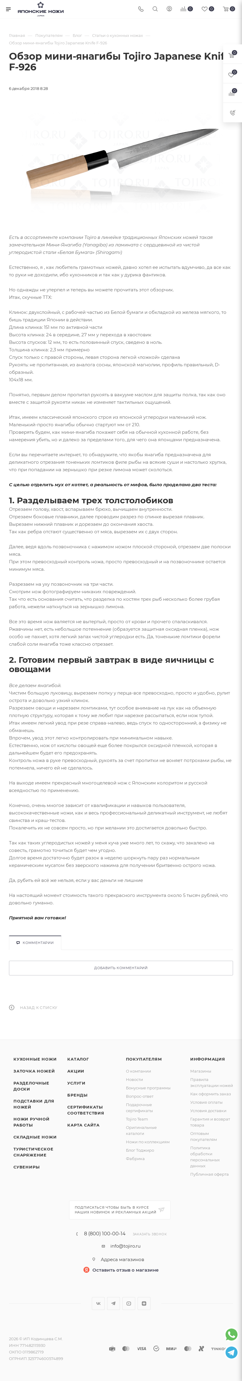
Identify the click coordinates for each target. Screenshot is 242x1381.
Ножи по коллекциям (148, 1141)
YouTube (128, 1303)
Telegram (113, 1303)
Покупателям (144, 1059)
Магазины (200, 1071)
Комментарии (35, 943)
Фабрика (135, 1158)
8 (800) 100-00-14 (105, 1233)
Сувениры (26, 1167)
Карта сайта (83, 1125)
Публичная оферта (209, 1174)
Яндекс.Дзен (144, 1303)
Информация (207, 1059)
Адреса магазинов (122, 1259)
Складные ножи (35, 1137)
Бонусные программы (148, 1087)
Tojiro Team (137, 1119)
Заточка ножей (34, 1071)
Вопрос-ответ (139, 1096)
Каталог (78, 1059)
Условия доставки (208, 1110)
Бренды (77, 1095)
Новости (134, 1079)
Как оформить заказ (210, 1093)
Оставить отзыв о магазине (125, 1270)
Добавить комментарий (121, 968)
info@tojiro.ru (125, 1246)
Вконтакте (98, 1303)
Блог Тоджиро (140, 1150)
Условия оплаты (206, 1102)
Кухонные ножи (35, 1059)
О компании (138, 1071)
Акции (75, 1071)
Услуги (76, 1083)
